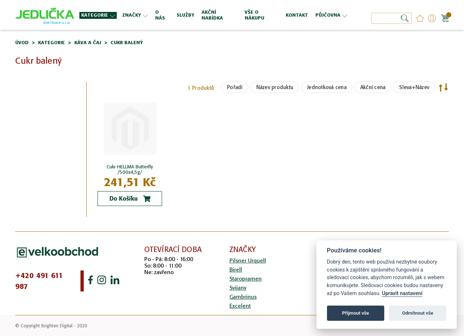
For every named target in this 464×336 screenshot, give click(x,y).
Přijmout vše (355, 313)
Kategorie (51, 42)
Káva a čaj (87, 42)
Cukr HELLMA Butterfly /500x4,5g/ (130, 169)
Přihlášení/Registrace (432, 18)
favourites (420, 18)
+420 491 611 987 (39, 281)
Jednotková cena (327, 87)
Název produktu (275, 87)
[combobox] (391, 18)
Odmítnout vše (417, 313)
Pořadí (235, 87)
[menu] (214, 15)
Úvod (22, 42)
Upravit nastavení (402, 293)
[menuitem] (98, 15)
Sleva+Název (414, 87)
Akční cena (373, 87)
